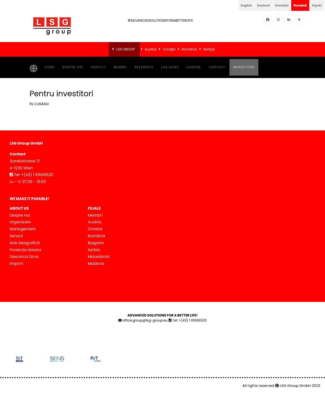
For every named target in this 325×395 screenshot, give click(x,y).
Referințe (144, 67)
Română (298, 5)
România (189, 49)
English (239, 5)
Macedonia (98, 256)
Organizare (20, 222)
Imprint (16, 263)
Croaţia (169, 49)
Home (50, 67)
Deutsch (258, 5)
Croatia (95, 229)
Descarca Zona (24, 256)
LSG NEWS (170, 67)
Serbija (209, 49)
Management (23, 229)
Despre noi (73, 67)
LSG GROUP (125, 49)
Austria (150, 49)
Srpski (316, 5)
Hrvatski (277, 5)
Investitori (244, 67)
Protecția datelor (25, 250)
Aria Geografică (25, 243)
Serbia (94, 250)
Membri (120, 67)
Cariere (194, 67)
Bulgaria (96, 243)
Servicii (98, 67)
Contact (217, 67)
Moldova (96, 263)
